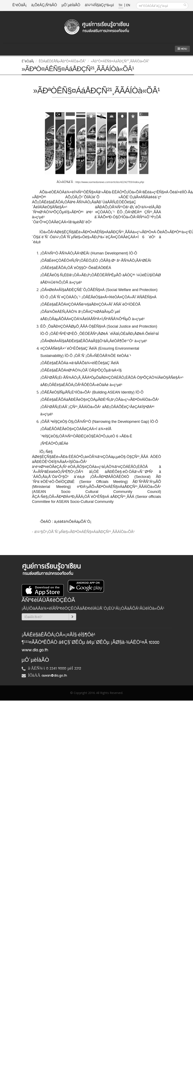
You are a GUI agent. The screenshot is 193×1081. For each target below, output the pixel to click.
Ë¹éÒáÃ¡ (19, 5)
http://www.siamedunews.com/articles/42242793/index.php (109, 182)
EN (128, 5)
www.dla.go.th (35, 650)
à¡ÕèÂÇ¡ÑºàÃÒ (44, 5)
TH (120, 5)
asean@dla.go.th (54, 676)
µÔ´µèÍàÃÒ (71, 5)
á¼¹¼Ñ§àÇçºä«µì (99, 5)
